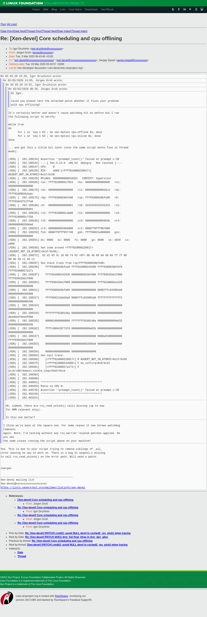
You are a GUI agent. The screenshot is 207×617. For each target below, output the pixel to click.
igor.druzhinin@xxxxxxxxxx (46, 48)
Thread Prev (34, 31)
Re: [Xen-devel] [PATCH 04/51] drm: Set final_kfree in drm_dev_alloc (66, 537)
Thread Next (49, 31)
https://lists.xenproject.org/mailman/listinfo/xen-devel (43, 487)
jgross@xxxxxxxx (42, 52)
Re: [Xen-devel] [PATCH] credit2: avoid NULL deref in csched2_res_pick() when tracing (77, 533)
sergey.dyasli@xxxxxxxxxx (132, 60)
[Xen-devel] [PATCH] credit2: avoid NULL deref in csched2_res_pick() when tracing (77, 544)
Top (3, 24)
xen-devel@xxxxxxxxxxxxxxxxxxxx (34, 60)
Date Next (19, 31)
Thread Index (79, 31)
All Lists (11, 24)
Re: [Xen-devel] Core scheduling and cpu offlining (47, 507)
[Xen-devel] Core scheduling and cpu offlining (45, 499)
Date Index (64, 31)
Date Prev (6, 31)
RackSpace (61, 596)
